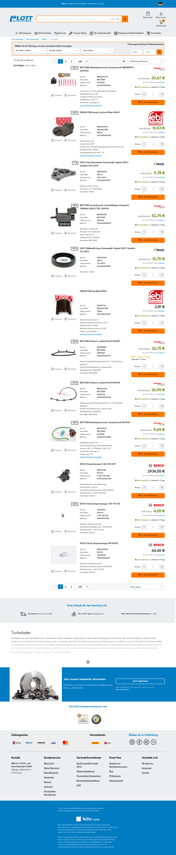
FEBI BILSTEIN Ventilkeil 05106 (93, 291)
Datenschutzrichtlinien (122, 689)
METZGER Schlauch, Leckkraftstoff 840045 (100, 383)
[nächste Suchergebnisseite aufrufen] (87, 61)
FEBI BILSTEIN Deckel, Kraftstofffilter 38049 (100, 113)
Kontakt (145, 773)
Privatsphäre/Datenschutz (89, 776)
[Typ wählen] (97, 50)
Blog (111, 771)
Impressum (146, 768)
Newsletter (49, 778)
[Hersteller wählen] (30, 50)
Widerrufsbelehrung (86, 771)
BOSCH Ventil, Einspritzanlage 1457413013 (99, 544)
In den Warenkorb (148, 102)
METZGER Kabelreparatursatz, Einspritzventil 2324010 (105, 423)
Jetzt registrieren (140, 681)
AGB (79, 785)
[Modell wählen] (63, 50)
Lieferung (48, 787)
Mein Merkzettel (51, 773)
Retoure (47, 782)
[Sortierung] (145, 61)
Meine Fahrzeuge (51, 768)
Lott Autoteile (17, 39)
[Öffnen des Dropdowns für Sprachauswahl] (158, 3)
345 (80, 62)
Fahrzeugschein (116, 781)
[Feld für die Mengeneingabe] (153, 94)
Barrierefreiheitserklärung (88, 781)
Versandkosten (161, 82)
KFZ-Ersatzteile (32, 39)
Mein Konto (49, 764)
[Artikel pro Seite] (145, 586)
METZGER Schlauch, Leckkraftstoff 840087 (100, 341)
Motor (44, 39)
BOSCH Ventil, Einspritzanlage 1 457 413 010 (100, 504)
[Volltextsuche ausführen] (125, 19)
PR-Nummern (115, 776)
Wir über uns (147, 764)
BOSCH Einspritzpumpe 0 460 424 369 (98, 464)
